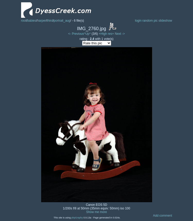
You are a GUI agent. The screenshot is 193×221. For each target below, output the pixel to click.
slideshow (165, 20)
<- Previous (76, 34)
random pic (149, 20)
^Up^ (87, 34)
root (23, 20)
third (50, 20)
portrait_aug (62, 20)
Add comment (162, 215)
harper (41, 20)
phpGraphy (77, 217)
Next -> (120, 34)
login (138, 20)
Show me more (96, 212)
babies (31, 20)
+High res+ (107, 34)
